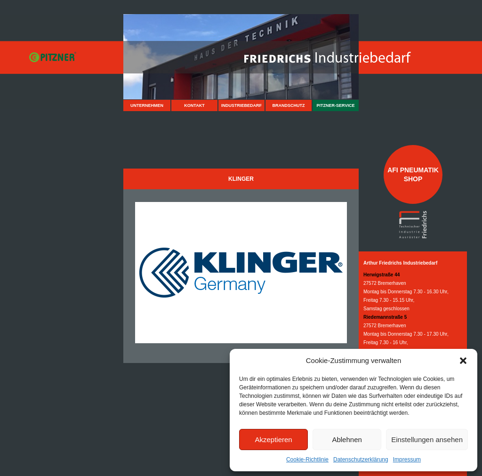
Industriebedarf (241, 105)
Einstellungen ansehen (427, 440)
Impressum (407, 459)
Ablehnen (347, 440)
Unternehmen (146, 105)
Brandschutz (289, 105)
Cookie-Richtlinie (307, 459)
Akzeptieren (273, 440)
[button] (463, 360)
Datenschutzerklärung (360, 459)
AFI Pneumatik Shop (413, 174)
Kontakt (194, 105)
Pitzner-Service (336, 105)
